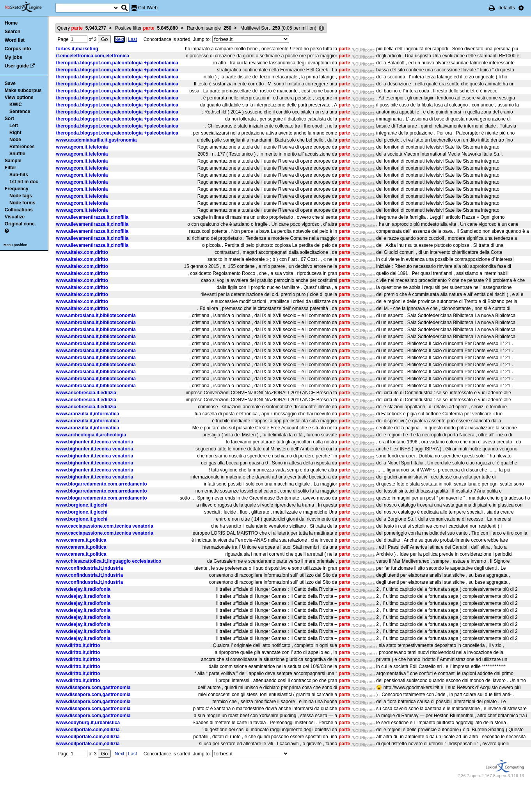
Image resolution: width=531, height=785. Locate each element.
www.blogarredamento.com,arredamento (101, 484)
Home (11, 23)
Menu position (15, 245)
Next (119, 39)
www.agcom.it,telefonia (82, 147)
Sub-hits (18, 174)
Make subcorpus (23, 90)
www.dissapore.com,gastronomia (93, 687)
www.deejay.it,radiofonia (83, 589)
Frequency (16, 188)
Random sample (209, 28)
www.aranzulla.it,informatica (87, 413)
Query (81, 28)
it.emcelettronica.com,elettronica (92, 55)
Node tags (20, 195)
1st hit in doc (23, 181)
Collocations (19, 210)
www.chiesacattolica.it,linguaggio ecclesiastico (109, 561)
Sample (13, 160)
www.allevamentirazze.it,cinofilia (92, 217)
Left (13, 125)
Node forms (22, 203)
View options (19, 97)
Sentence (19, 111)
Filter (10, 167)
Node (15, 139)
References (22, 146)
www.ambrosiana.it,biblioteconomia (96, 315)
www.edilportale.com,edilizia (88, 729)
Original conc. (20, 224)
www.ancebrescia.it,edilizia (86, 392)
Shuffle (17, 153)
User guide (17, 66)
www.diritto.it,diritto (78, 645)
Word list (15, 40)
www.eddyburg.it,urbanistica (88, 722)
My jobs (13, 57)
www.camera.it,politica (81, 540)
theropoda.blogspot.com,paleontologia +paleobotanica (117, 63)
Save (10, 83)
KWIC (15, 104)
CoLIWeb (148, 8)
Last (132, 39)
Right (15, 132)
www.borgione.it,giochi (82, 505)
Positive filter (146, 28)
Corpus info (18, 48)
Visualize (15, 217)
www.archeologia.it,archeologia (91, 435)
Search (12, 31)
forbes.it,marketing (77, 48)
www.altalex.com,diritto (82, 252)
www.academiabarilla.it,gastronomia (96, 140)
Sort (9, 118)
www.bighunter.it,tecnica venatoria (94, 442)
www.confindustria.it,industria (89, 568)
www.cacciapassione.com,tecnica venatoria (104, 526)
